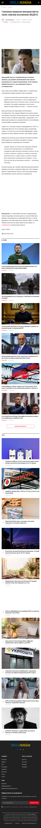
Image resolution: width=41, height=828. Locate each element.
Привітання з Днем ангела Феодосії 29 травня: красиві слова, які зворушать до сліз (21, 582)
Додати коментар (20, 426)
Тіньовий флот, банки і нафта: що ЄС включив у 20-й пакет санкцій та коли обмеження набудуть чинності (20, 387)
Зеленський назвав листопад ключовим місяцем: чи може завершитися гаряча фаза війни (19, 267)
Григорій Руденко (9, 19)
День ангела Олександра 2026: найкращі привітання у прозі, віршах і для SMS (19, 641)
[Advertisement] (20, 35)
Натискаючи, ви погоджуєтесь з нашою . (19, 807)
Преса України (31, 814)
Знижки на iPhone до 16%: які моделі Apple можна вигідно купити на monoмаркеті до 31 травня (22, 462)
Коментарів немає (15, 22)
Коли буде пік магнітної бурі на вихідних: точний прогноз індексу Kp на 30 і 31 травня (22, 552)
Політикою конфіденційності (30, 807)
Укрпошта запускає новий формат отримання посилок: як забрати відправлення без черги (20, 671)
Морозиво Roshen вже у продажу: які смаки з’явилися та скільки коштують (19, 522)
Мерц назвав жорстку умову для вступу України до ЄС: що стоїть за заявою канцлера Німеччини (20, 357)
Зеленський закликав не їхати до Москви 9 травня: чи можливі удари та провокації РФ (20, 327)
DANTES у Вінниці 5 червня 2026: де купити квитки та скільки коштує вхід (20, 731)
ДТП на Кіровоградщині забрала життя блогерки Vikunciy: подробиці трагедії (22, 701)
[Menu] (3, 2)
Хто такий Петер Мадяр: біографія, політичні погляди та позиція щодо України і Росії (20, 417)
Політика (5, 22)
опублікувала (6, 225)
